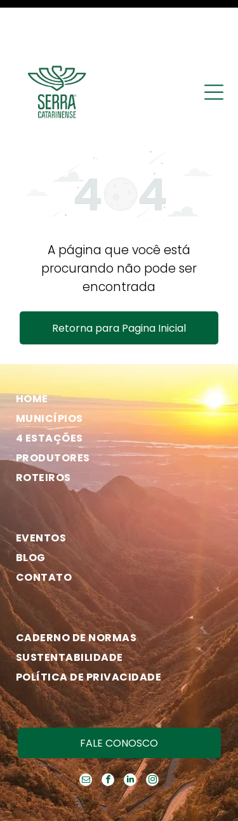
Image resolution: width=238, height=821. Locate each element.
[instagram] (152, 727)
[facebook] (108, 727)
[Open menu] (213, 37)
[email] (85, 727)
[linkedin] (130, 727)
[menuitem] (114, 344)
